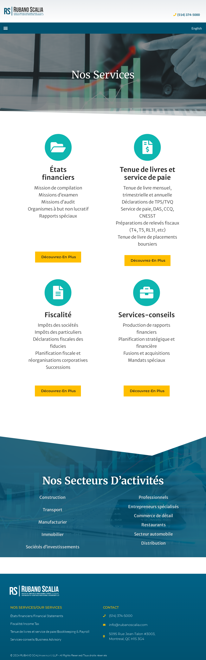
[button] (5, 28)
